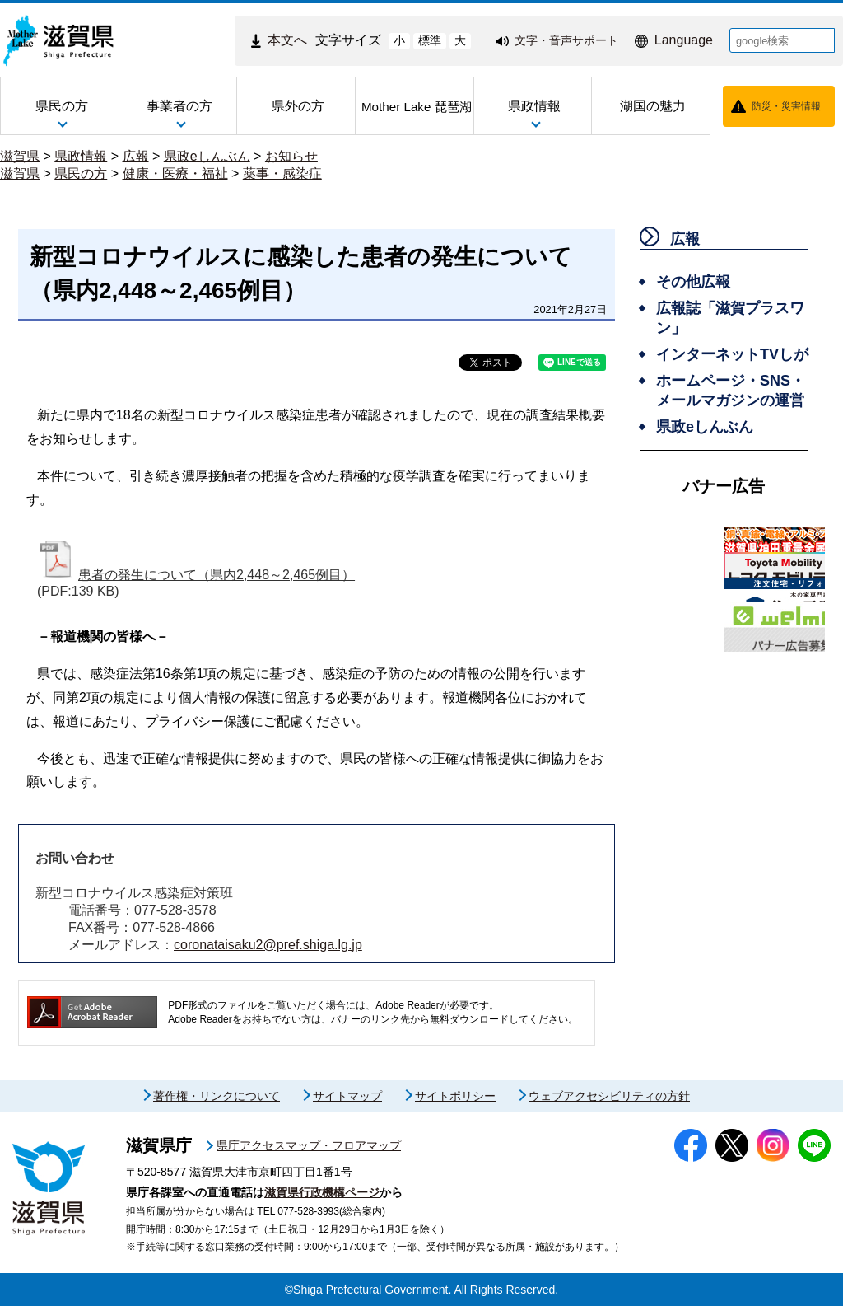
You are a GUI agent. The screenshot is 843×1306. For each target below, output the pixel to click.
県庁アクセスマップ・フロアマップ (309, 1145)
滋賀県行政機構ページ (322, 1192)
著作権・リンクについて (216, 1095)
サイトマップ (347, 1095)
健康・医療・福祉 (175, 173)
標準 (429, 40)
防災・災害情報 (786, 106)
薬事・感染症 (282, 173)
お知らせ (291, 156)
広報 (136, 156)
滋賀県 (20, 156)
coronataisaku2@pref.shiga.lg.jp (268, 945)
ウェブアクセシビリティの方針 (609, 1095)
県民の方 (80, 173)
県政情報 (80, 156)
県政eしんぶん (207, 156)
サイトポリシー (455, 1095)
